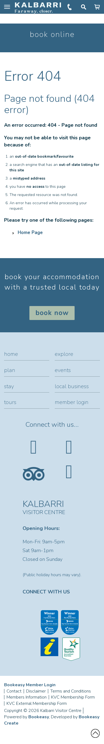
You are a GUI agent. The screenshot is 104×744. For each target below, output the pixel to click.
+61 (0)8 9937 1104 (70, 6)
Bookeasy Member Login (30, 685)
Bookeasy (38, 717)
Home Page (30, 232)
